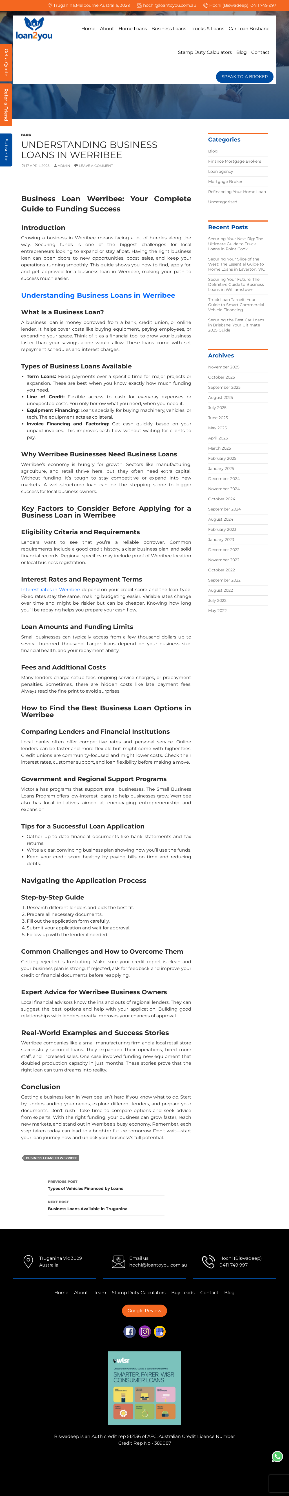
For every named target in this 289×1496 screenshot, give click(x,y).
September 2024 (224, 509)
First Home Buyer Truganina (156, 1472)
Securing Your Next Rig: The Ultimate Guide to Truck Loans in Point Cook (235, 243)
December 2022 (223, 549)
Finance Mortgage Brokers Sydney (175, 1465)
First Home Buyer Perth (216, 1472)
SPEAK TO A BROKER (245, 76)
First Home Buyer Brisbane (209, 1478)
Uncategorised (222, 201)
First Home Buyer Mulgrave (83, 1478)
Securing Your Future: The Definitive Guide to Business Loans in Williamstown (236, 284)
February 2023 (222, 529)
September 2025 (224, 387)
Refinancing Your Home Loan (237, 191)
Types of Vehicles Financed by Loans (106, 1184)
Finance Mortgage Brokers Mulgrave (56, 1458)
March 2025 (219, 448)
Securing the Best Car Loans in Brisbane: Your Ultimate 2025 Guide (236, 325)
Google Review (144, 1310)
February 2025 (222, 458)
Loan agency (220, 171)
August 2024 (220, 519)
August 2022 (220, 590)
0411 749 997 (263, 5)
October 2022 (221, 570)
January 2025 (221, 468)
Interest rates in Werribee (50, 589)
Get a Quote (6, 62)
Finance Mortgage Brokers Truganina (141, 1458)
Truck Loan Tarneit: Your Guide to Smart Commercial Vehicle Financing (236, 304)
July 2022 (217, 600)
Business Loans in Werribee (51, 1158)
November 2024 (224, 488)
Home (88, 28)
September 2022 (224, 580)
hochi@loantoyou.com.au (169, 5)
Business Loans (169, 28)
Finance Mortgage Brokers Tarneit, (224, 1458)
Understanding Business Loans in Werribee (98, 295)
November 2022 (223, 559)
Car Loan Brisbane (249, 28)
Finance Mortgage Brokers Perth (97, 1465)
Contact (260, 52)
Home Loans (133, 28)
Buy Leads (183, 1292)
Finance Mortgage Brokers (234, 161)
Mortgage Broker (225, 181)
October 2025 (221, 377)
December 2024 (224, 478)
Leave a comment (96, 165)
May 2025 (217, 427)
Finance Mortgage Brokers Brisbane (81, 1472)
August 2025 (220, 397)
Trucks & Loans (207, 28)
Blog (241, 52)
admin (64, 165)
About (107, 28)
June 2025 (218, 417)
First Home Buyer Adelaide (146, 1478)
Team (100, 1292)
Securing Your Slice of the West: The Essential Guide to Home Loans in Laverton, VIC (236, 264)
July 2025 (217, 407)
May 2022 (217, 610)
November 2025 (223, 367)
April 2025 (218, 438)
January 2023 (221, 539)
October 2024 (221, 498)
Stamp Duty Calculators (205, 52)
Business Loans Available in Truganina (106, 1205)
